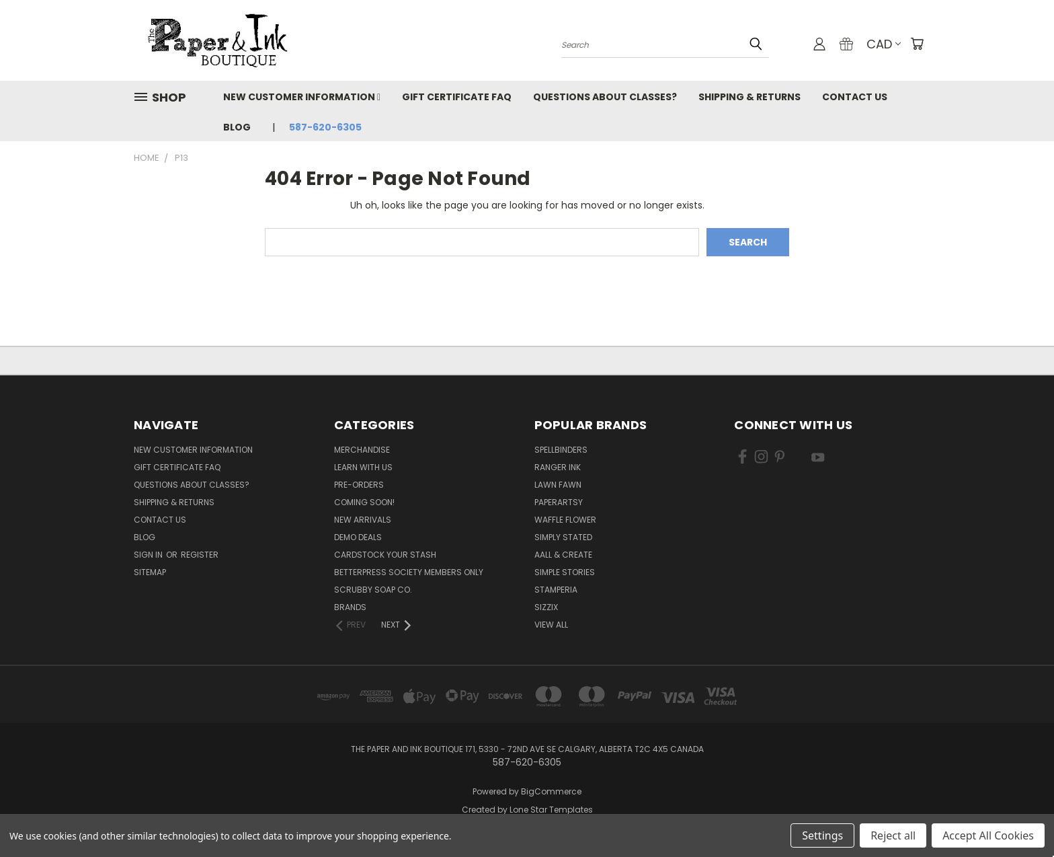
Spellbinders (560, 449)
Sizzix (546, 607)
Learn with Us (363, 467)
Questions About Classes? (605, 97)
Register (199, 554)
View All (551, 624)
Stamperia (555, 589)
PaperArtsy (558, 502)
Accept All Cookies (988, 835)
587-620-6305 (325, 127)
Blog (237, 127)
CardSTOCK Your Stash (385, 554)
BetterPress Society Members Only (408, 572)
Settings (822, 835)
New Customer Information (301, 97)
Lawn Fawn (557, 484)
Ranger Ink (557, 467)
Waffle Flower (565, 519)
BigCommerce (551, 791)
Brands (350, 607)
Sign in (149, 554)
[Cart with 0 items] (917, 43)
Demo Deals (358, 537)
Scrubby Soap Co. (373, 589)
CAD (883, 44)
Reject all (893, 835)
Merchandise (362, 449)
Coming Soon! (364, 502)
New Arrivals (362, 519)
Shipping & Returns (749, 97)
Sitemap (150, 572)
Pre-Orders (359, 484)
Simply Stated (563, 537)
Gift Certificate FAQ (457, 97)
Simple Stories (564, 572)
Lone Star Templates (551, 809)
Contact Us (854, 97)
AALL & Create (563, 554)
